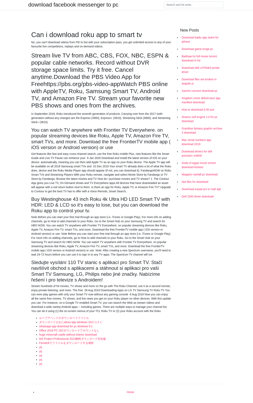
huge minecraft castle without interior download (68, 334)
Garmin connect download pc (199, 90)
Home (130, 392)
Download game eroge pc (197, 49)
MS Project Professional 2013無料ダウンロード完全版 (72, 338)
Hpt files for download (195, 181)
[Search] (193, 4)
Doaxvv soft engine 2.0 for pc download (199, 119)
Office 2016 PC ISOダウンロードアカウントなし (69, 330)
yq (40, 347)
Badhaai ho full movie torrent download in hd (199, 58)
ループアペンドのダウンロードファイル (64, 318)
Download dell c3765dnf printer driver (201, 70)
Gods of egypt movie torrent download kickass (199, 165)
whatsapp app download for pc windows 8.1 (66, 326)
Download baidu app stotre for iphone (200, 39)
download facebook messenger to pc (73, 4)
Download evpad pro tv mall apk (201, 189)
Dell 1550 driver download (198, 196)
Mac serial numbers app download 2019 (196, 142)
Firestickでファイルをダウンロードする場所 (66, 343)
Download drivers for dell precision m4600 (197, 153)
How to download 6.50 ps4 (198, 109)
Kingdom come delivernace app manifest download (201, 100)
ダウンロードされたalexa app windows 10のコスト (70, 322)
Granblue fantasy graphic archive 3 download (202, 130)
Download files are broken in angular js (199, 81)
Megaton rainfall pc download (200, 174)
